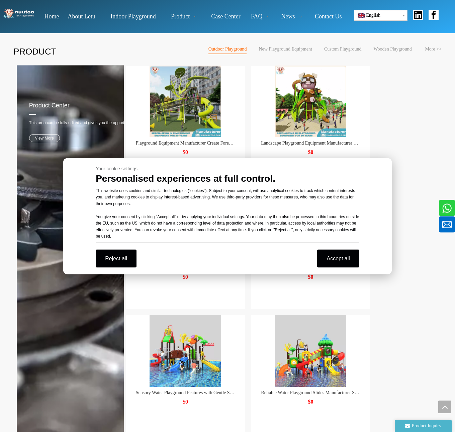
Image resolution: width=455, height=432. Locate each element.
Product (135, 331)
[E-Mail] (358, 310)
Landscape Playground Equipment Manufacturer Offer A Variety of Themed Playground (289, 131)
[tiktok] (252, 383)
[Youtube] (228, 383)
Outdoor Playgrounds (221, 313)
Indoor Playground (218, 349)
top (444, 407)
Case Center (140, 349)
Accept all (338, 258)
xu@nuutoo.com (44, 321)
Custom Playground (343, 49)
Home (133, 313)
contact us (138, 376)
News (133, 367)
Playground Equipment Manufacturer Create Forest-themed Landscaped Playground (182, 131)
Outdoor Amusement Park (226, 358)
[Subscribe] (427, 311)
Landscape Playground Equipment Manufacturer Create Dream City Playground (396, 131)
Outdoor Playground (227, 49)
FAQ (132, 358)
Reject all (116, 258)
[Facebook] (205, 383)
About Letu (139, 322)
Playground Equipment (223, 331)
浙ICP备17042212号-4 (345, 425)
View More (41, 121)
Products (136, 340)
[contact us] (370, 358)
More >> (433, 49)
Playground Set (214, 340)
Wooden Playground (393, 49)
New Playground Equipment (285, 49)
